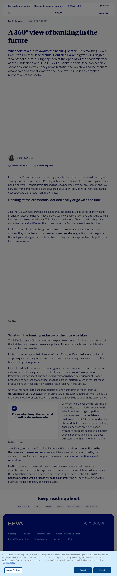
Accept (83, 570)
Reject (102, 570)
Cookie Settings (13, 570)
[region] (58, 563)
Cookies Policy (9, 563)
